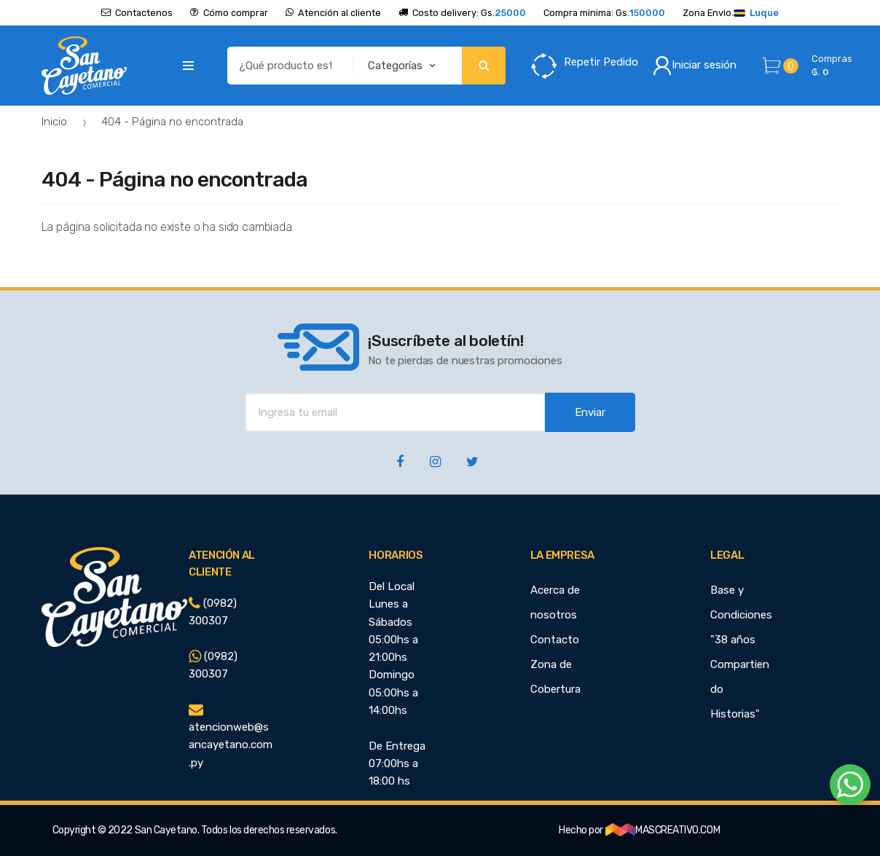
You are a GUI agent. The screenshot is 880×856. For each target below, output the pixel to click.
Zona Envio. (731, 12)
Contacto (554, 639)
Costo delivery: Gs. (462, 12)
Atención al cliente (333, 12)
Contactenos (137, 12)
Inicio (54, 121)
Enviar (590, 412)
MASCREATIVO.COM (662, 830)
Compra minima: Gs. (604, 12)
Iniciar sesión (694, 65)
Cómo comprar (228, 12)
